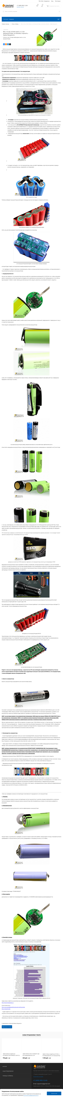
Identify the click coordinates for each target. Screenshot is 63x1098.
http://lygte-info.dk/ (6, 1009)
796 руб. (6, 1058)
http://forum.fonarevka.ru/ (8, 1002)
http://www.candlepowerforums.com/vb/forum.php (13, 1007)
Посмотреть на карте (38, 1076)
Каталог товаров (31, 19)
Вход (52, 1)
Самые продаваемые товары (31, 1035)
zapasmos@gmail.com (43, 1083)
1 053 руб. (46, 1058)
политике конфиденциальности (31, 1095)
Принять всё (54, 1093)
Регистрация (57, 1)
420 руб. (26, 1058)
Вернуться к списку (6, 1026)
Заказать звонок (20, 7)
